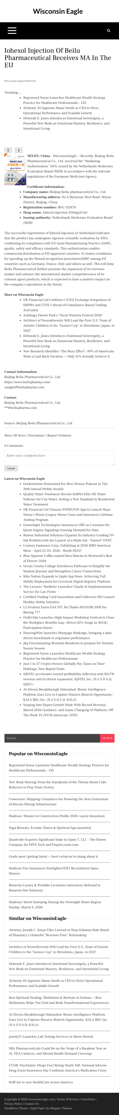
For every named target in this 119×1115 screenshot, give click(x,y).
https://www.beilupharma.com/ (27, 382)
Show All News (15, 435)
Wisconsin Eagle (58, 11)
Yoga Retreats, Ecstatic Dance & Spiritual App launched (50, 828)
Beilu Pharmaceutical (20, 269)
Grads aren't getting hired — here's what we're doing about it (53, 857)
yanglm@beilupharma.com (24, 387)
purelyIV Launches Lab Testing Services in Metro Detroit (51, 1037)
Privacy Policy (13, 1104)
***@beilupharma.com (20, 408)
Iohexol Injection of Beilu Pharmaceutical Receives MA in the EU (57, 58)
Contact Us (32, 1104)
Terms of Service (68, 1099)
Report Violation (59, 435)
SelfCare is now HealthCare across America (41, 1082)
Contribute (88, 1099)
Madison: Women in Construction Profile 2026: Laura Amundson (57, 816)
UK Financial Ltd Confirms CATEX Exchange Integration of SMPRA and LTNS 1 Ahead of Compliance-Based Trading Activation (67, 305)
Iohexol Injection (61, 233)
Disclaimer (36, 435)
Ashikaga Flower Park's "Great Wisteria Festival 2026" (63, 315)
